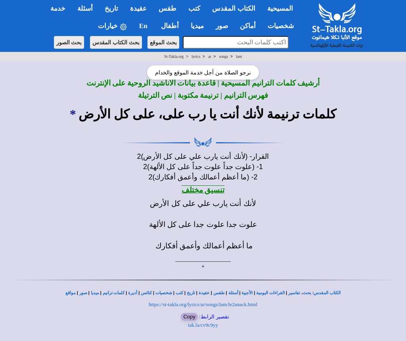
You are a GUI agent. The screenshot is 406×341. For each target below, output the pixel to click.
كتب (179, 293)
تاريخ (191, 293)
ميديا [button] (197, 26)
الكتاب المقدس (327, 293)
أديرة (132, 293)
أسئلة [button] (85, 8)
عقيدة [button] (138, 8)
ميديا (95, 293)
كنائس (146, 293)
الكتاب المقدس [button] (233, 8)
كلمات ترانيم (114, 293)
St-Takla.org (174, 56)
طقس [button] (167, 8)
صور (83, 293)
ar (209, 56)
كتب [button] (194, 8)
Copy (189, 317)
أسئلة (233, 293)
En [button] (144, 26)
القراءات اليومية (270, 293)
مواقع (70, 293)
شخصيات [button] (283, 26)
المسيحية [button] (280, 8)
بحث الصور (69, 42)
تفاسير (294, 293)
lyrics (196, 56)
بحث (307, 293)
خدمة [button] (57, 8)
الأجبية (247, 293)
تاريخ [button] (111, 8)
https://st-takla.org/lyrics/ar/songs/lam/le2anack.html (203, 304)
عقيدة (204, 293)
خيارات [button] (112, 26)
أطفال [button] (170, 26)
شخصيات (163, 293)
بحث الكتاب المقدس (116, 42)
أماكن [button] (248, 26)
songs (223, 56)
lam (239, 56)
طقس (219, 293)
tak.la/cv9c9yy (203, 325)
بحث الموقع (163, 42)
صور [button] (222, 26)
